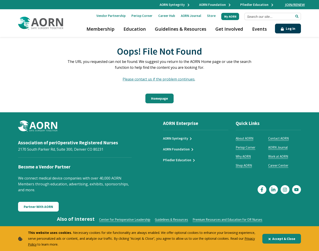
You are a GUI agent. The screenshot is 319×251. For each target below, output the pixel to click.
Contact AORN (278, 138)
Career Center (278, 165)
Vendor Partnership (111, 16)
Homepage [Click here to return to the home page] (159, 98)
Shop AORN (244, 165)
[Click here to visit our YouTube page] (296, 189)
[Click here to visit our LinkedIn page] (273, 189)
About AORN (244, 138)
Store (211, 16)
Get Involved (229, 29)
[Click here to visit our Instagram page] (285, 189)
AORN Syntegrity (175, 4)
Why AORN (243, 156)
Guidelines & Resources (180, 29)
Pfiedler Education (257, 4)
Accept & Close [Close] (281, 239)
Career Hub (166, 16)
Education (134, 29)
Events (259, 29)
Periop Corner (141, 16)
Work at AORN (278, 156)
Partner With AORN (38, 207)
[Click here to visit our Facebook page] (262, 189)
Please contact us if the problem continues (159, 79)
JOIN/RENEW (295, 4)
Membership (100, 29)
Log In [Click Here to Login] (288, 28)
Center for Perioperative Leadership (124, 219)
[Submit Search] (297, 16)
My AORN (230, 16)
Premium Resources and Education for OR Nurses (227, 219)
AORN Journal (191, 16)
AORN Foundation (215, 4)
